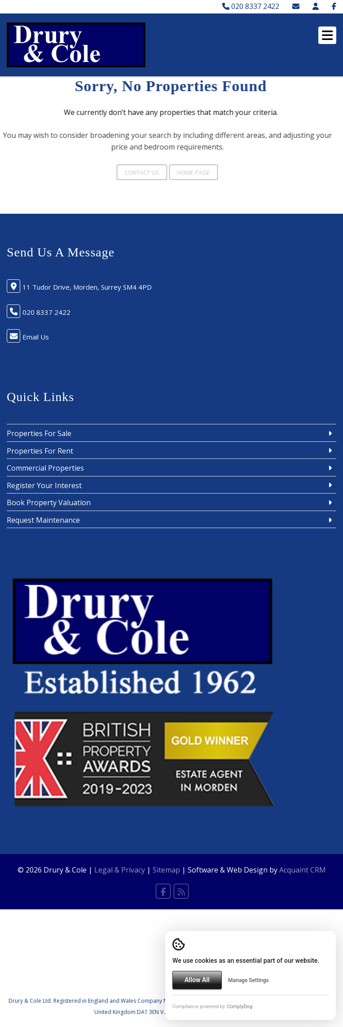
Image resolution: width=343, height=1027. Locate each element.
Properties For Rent (40, 451)
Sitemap (166, 870)
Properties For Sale (39, 433)
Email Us (35, 336)
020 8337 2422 (250, 6)
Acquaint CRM (302, 870)
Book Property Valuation (49, 502)
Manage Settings (248, 980)
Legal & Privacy (119, 870)
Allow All (197, 979)
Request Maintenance (43, 520)
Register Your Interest (44, 485)
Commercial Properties (45, 468)
